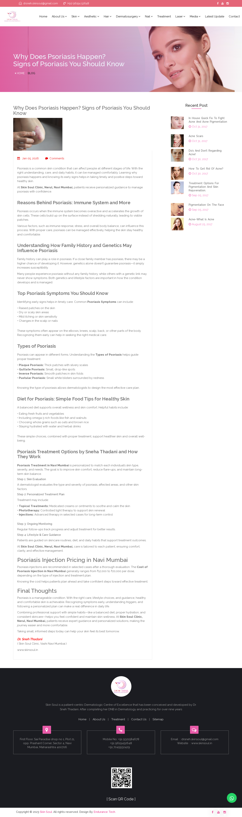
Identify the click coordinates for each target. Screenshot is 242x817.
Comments (54, 158)
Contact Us (138, 719)
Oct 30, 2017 (198, 159)
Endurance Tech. (105, 812)
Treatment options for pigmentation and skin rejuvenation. (204, 187)
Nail (149, 16)
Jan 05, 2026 (28, 158)
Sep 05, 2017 (198, 195)
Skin (75, 16)
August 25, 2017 (200, 224)
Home (43, 16)
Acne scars (196, 136)
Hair (108, 16)
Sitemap (158, 719)
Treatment (164, 16)
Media (195, 16)
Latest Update (214, 16)
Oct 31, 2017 (198, 126)
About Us (99, 719)
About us (59, 16)
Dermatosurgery (128, 16)
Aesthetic (91, 16)
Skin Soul (46, 812)
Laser (180, 16)
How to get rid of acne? (206, 168)
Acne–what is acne (201, 219)
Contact (234, 16)
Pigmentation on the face (206, 204)
